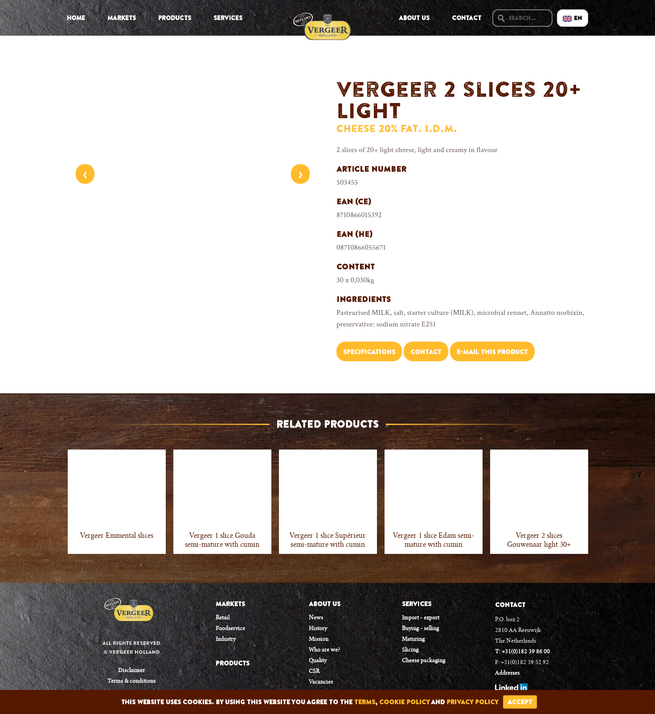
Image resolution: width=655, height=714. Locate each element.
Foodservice (230, 628)
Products (174, 17)
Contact (466, 17)
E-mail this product (492, 351)
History (318, 628)
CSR (314, 671)
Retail (222, 618)
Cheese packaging (423, 661)
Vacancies (321, 682)
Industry (226, 639)
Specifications (369, 351)
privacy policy (472, 701)
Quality (318, 661)
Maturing (413, 639)
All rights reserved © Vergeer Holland (131, 648)
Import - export (420, 618)
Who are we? (324, 650)
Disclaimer (131, 670)
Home (76, 17)
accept (520, 701)
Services (227, 17)
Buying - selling (420, 628)
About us (414, 17)
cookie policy (404, 701)
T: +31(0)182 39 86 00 (522, 652)
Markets (121, 17)
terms (364, 701)
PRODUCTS (233, 663)
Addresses (507, 673)
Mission (318, 639)
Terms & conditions (131, 681)
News (316, 618)
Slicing (410, 650)
